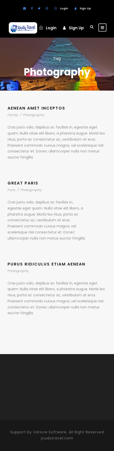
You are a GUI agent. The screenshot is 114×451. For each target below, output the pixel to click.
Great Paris (23, 183)
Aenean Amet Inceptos (36, 108)
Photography (33, 115)
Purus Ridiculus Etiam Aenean (46, 264)
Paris (12, 190)
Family (13, 115)
